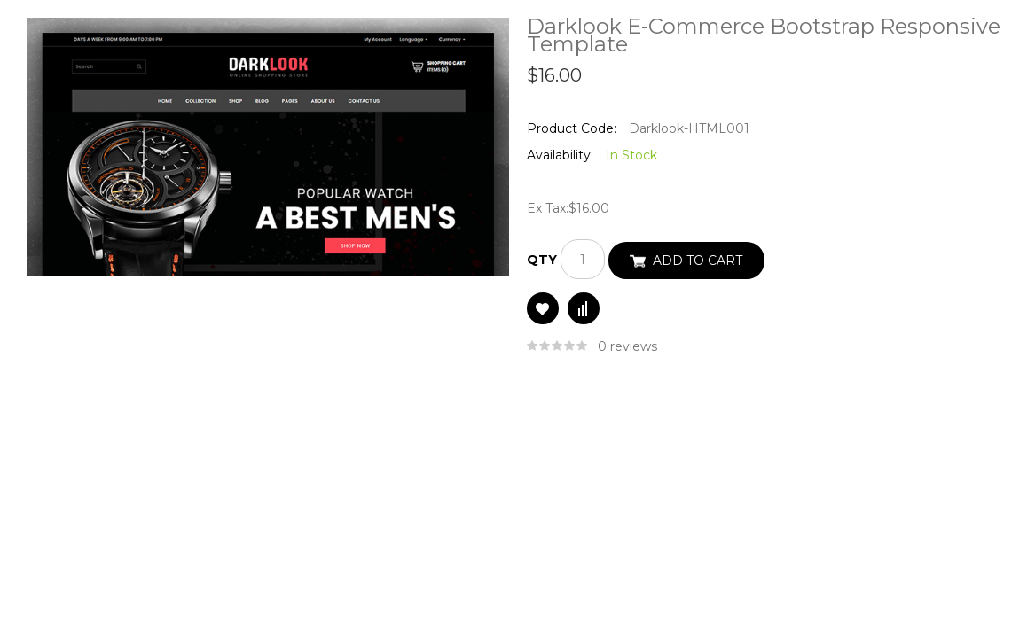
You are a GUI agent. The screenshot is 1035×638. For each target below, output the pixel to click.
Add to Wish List (543, 308)
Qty (542, 260)
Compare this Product (584, 308)
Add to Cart (697, 260)
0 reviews (627, 346)
